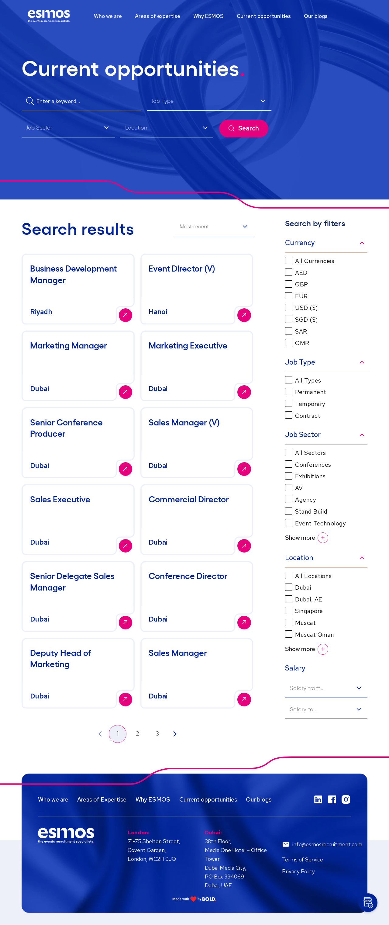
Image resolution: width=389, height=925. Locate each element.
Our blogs (316, 15)
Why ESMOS (208, 15)
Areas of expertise (157, 15)
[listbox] (209, 102)
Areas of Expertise (101, 799)
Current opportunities (264, 15)
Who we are (108, 15)
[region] (194, 16)
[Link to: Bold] (194, 899)
